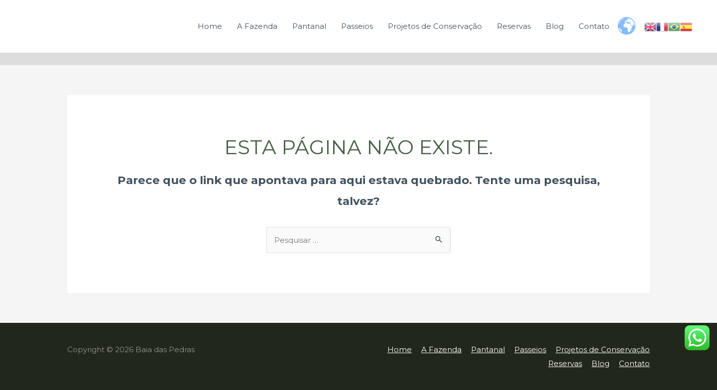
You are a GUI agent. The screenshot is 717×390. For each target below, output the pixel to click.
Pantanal (309, 26)
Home (210, 26)
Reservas (514, 26)
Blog (555, 26)
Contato (594, 26)
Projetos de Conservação (435, 26)
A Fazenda (257, 26)
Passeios (357, 26)
